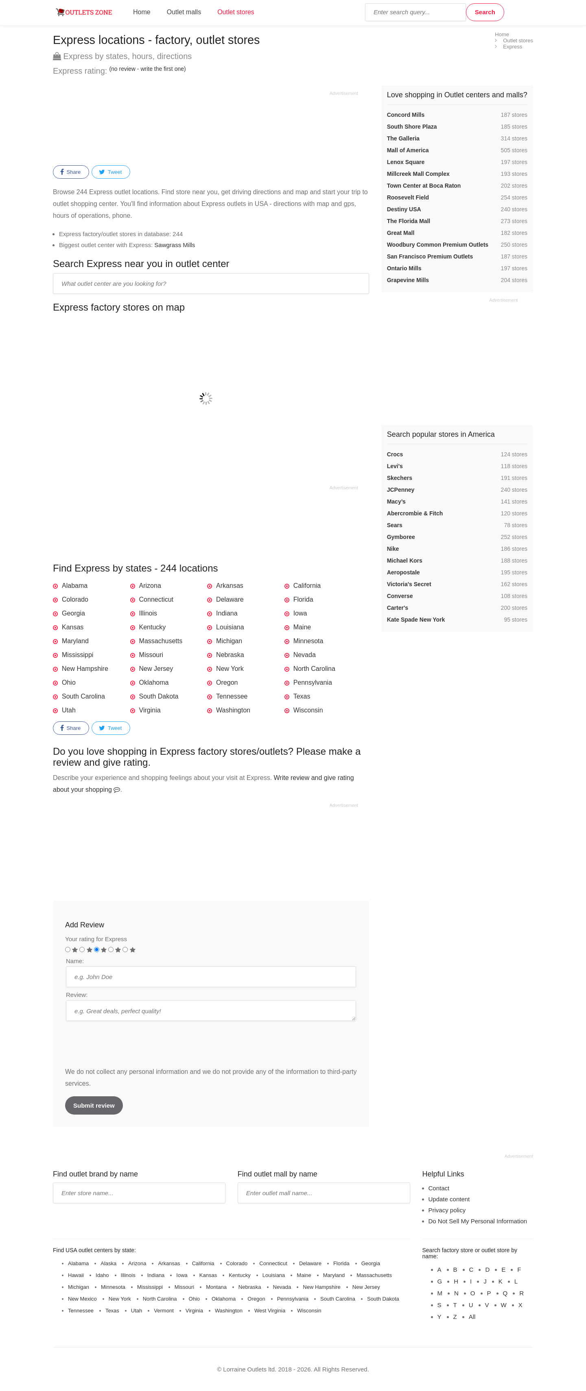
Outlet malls (184, 12)
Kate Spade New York (416, 619)
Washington (233, 710)
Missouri (151, 654)
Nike (393, 548)
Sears (394, 525)
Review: (76, 994)
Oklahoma (154, 682)
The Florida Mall (409, 221)
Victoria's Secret (409, 584)
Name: (75, 960)
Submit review (94, 1105)
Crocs (395, 454)
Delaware (230, 599)
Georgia (73, 613)
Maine (302, 627)
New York (230, 668)
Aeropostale (403, 572)
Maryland (75, 640)
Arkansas (229, 585)
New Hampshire (85, 668)
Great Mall (401, 233)
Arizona (150, 585)
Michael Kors (404, 560)
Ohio (69, 682)
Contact (439, 1188)
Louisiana (230, 627)
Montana (216, 1287)
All (472, 1316)
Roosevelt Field (408, 197)
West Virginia (269, 1311)
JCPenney (401, 489)
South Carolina (83, 696)
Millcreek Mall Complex (418, 174)
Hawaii (76, 1275)
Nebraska (230, 654)
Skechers (399, 478)
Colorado (75, 599)
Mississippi (77, 654)
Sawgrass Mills (174, 244)
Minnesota (308, 640)
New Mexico (82, 1299)
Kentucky (152, 627)
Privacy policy (447, 1210)
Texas (301, 696)
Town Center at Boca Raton (424, 185)
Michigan (229, 640)
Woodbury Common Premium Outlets (437, 244)
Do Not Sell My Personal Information (478, 1221)
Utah (69, 710)
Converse (400, 596)
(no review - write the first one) (147, 69)
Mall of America (408, 150)
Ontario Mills (404, 268)
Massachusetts (161, 640)
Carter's (397, 608)
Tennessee (231, 696)
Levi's (395, 466)
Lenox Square (406, 162)
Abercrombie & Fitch (415, 513)
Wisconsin (308, 710)
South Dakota (159, 696)
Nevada (304, 654)
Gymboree (401, 537)
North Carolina (314, 668)
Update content (449, 1199)
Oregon (227, 682)
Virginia (150, 710)
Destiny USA (404, 209)
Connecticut (156, 599)
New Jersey (156, 668)
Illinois (148, 613)
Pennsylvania (312, 682)
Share (70, 172)
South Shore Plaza (412, 126)
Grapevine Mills (408, 280)
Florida (303, 599)
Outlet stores (235, 12)
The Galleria (403, 138)
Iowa (300, 613)
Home (142, 12)
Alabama (74, 585)
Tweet (110, 172)
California (307, 585)
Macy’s (396, 501)
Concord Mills (406, 115)
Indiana (227, 613)
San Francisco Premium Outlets (430, 256)
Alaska (108, 1263)
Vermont (163, 1311)
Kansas (72, 627)
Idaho (102, 1275)
